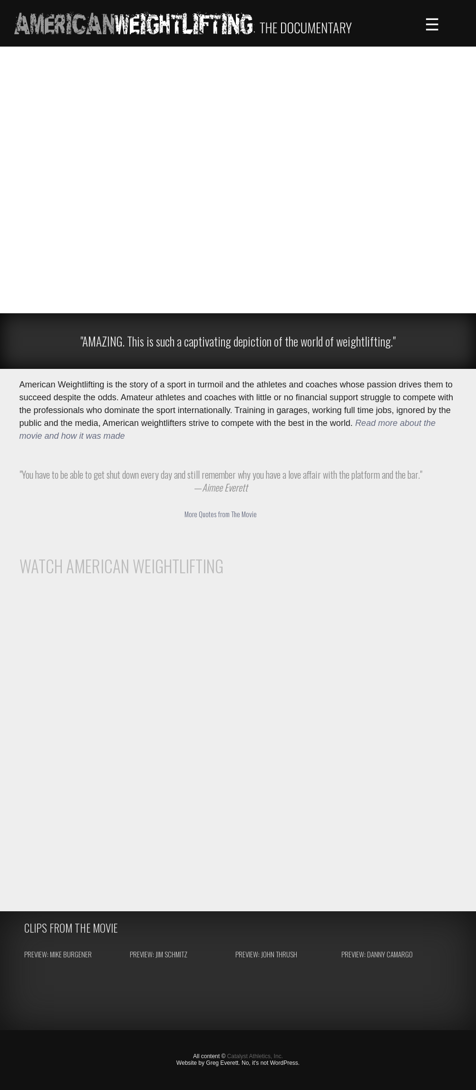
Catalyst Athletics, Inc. (255, 1056)
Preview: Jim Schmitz (158, 954)
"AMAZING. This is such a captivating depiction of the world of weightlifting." (238, 341)
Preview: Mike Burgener (58, 954)
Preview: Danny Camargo (377, 954)
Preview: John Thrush (266, 954)
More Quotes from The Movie (221, 514)
